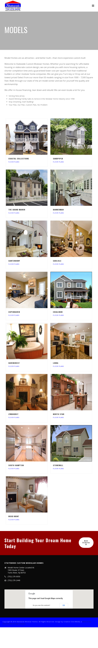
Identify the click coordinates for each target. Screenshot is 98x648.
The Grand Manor (16, 209)
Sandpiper (58, 158)
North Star (58, 414)
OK (64, 605)
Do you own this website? (41, 605)
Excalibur (58, 312)
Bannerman (58, 209)
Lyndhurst (13, 414)
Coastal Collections (18, 158)
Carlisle (57, 260)
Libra (55, 363)
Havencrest (14, 363)
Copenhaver (14, 312)
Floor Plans (13, 162)
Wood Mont (13, 516)
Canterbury (14, 260)
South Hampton (16, 465)
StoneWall (58, 465)
